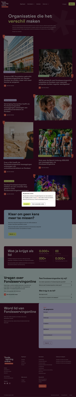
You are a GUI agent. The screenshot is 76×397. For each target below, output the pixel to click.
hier (37, 197)
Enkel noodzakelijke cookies (38, 204)
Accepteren (26, 204)
